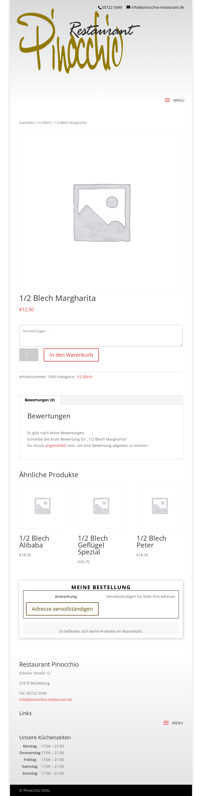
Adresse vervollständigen (62, 608)
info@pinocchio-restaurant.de (45, 699)
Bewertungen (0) (40, 399)
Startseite (26, 122)
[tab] (40, 399)
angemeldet (55, 445)
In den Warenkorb (71, 354)
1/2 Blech (44, 122)
